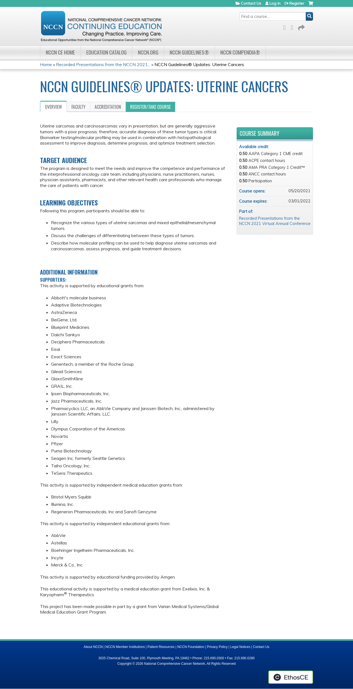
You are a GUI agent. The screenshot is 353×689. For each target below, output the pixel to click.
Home (46, 64)
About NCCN (93, 647)
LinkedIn (293, 26)
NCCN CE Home (60, 52)
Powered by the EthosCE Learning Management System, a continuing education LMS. (290, 677)
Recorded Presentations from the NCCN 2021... (103, 64)
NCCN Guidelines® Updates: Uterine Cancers (199, 64)
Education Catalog (106, 52)
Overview (53, 107)
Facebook (286, 26)
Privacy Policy (217, 647)
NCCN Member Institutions (125, 647)
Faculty (78, 107)
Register (296, 3)
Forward (301, 26)
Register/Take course (150, 107)
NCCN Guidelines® (189, 52)
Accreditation (108, 107)
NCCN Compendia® (240, 52)
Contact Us (251, 3)
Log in (274, 3)
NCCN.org (148, 52)
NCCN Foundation (190, 647)
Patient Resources (161, 647)
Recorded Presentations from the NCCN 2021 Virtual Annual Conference (275, 221)
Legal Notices (240, 647)
